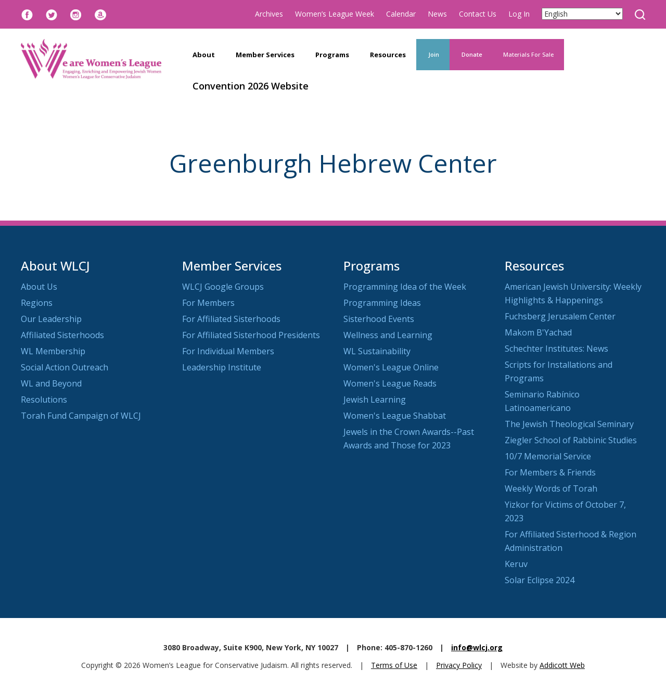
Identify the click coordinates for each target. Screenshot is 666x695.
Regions (37, 302)
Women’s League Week (334, 14)
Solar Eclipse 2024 (539, 580)
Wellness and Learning (387, 335)
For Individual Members (228, 351)
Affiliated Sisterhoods (62, 335)
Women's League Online (391, 367)
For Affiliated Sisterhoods (231, 319)
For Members (208, 302)
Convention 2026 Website (251, 86)
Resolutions (44, 399)
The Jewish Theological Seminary (569, 424)
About (204, 54)
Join (433, 54)
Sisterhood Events (378, 319)
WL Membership (53, 351)
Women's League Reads (390, 383)
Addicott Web (562, 665)
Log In (519, 14)
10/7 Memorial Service (548, 456)
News (437, 14)
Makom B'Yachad (538, 332)
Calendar (401, 14)
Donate (471, 54)
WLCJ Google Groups (223, 286)
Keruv (516, 564)
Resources (388, 54)
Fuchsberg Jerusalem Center (560, 316)
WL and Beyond (51, 383)
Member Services (265, 54)
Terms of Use (394, 665)
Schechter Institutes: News (556, 348)
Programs (332, 54)
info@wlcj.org (477, 647)
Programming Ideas (382, 302)
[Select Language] (582, 14)
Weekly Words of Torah (551, 488)
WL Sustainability (377, 351)
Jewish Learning (374, 399)
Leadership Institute (221, 367)
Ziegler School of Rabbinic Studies (571, 440)
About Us (39, 286)
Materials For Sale (528, 54)
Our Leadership (51, 319)
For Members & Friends (550, 472)
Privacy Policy (459, 665)
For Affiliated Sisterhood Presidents (251, 335)
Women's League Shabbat (394, 415)
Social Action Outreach (64, 367)
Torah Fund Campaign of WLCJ (81, 415)
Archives (269, 14)
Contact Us (477, 14)
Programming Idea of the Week (404, 286)
